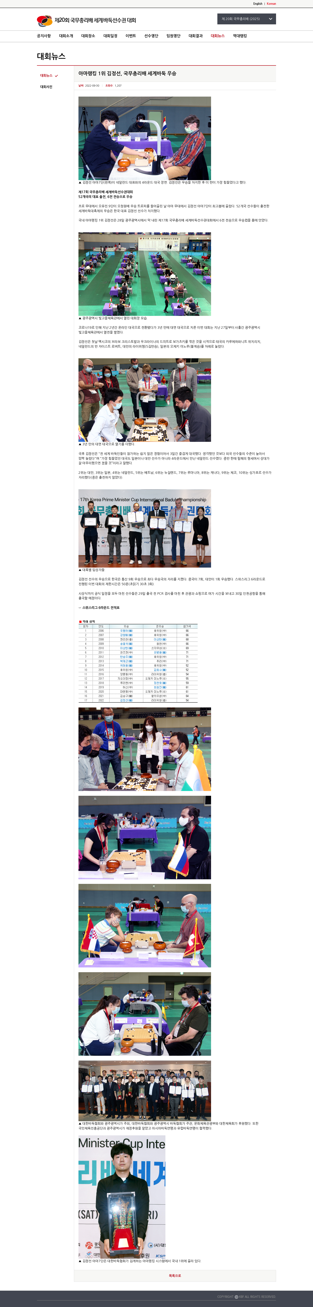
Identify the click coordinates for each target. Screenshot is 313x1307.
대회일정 (110, 36)
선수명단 (151, 36)
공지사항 (44, 36)
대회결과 (196, 36)
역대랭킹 (240, 36)
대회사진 (46, 87)
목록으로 (175, 1275)
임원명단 (173, 36)
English (257, 3)
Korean (271, 3)
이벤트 (131, 36)
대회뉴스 (218, 36)
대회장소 (88, 36)
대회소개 (66, 36)
